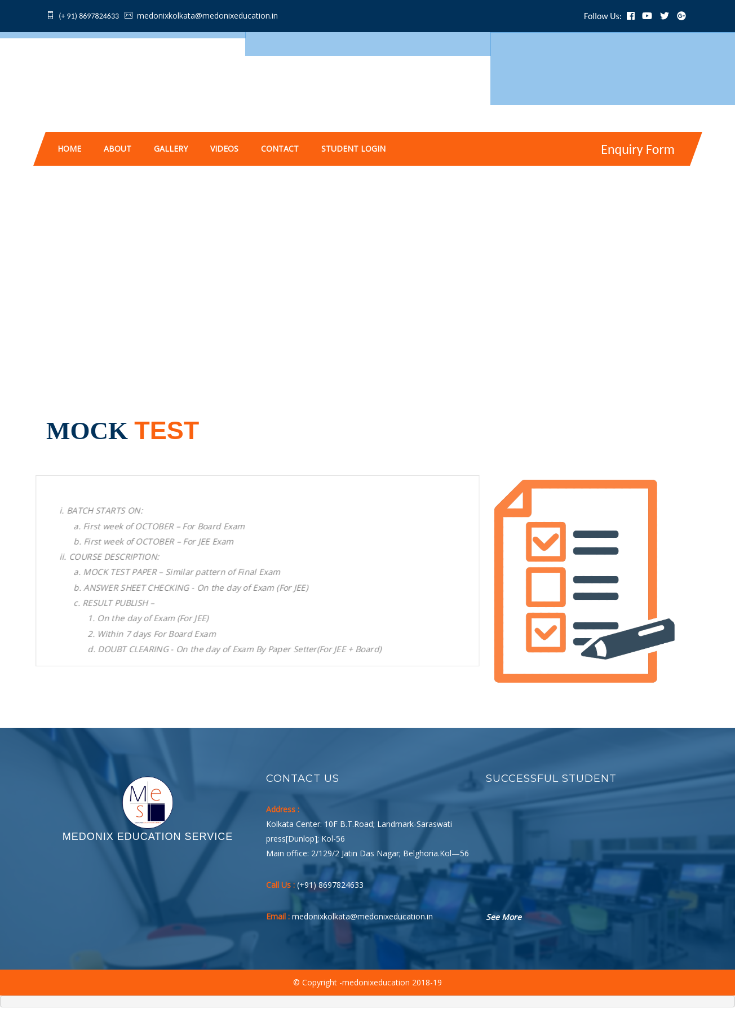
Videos (224, 148)
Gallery (171, 148)
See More (503, 917)
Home (69, 148)
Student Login (353, 148)
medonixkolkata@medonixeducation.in (207, 15)
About (117, 148)
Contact (280, 148)
